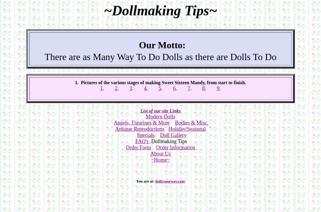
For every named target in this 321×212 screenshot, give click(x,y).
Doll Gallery (173, 135)
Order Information (175, 147)
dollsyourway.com (170, 181)
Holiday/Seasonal (187, 129)
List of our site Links (160, 110)
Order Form (138, 147)
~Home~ (160, 160)
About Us (160, 154)
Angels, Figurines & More (142, 123)
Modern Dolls (160, 117)
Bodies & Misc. (192, 123)
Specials (146, 135)
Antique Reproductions (139, 129)
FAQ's (142, 141)
